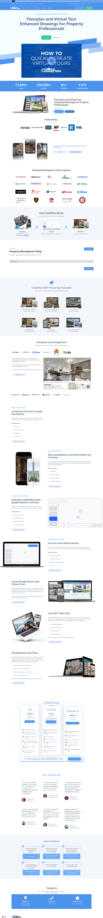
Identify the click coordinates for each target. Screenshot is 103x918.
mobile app (26, 235)
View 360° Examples (75, 151)
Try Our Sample (69, 111)
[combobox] (5, 916)
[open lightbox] (51, 61)
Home (23, 7)
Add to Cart (37, 7)
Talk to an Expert (72, 723)
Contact (32, 7)
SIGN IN (89, 3)
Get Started (60, 151)
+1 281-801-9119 (75, 3)
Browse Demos (59, 111)
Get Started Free (79, 7)
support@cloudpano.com (77, 903)
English (4, 917)
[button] (83, 4)
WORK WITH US (19, 374)
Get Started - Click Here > (18, 441)
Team (27, 7)
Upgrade (89, 7)
